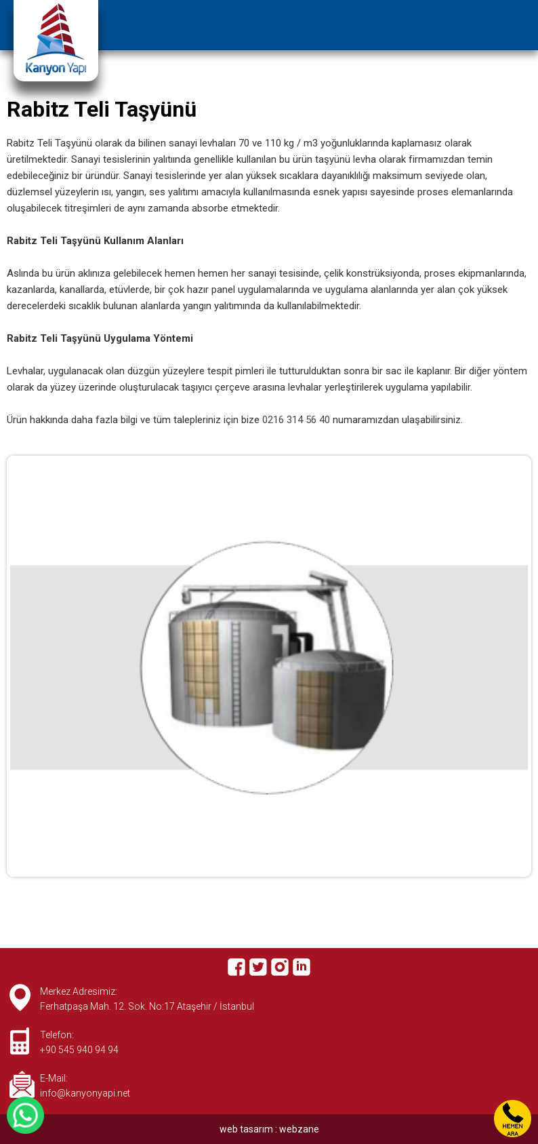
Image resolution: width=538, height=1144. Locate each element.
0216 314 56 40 (296, 420)
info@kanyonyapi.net (85, 1093)
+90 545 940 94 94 (79, 1049)
